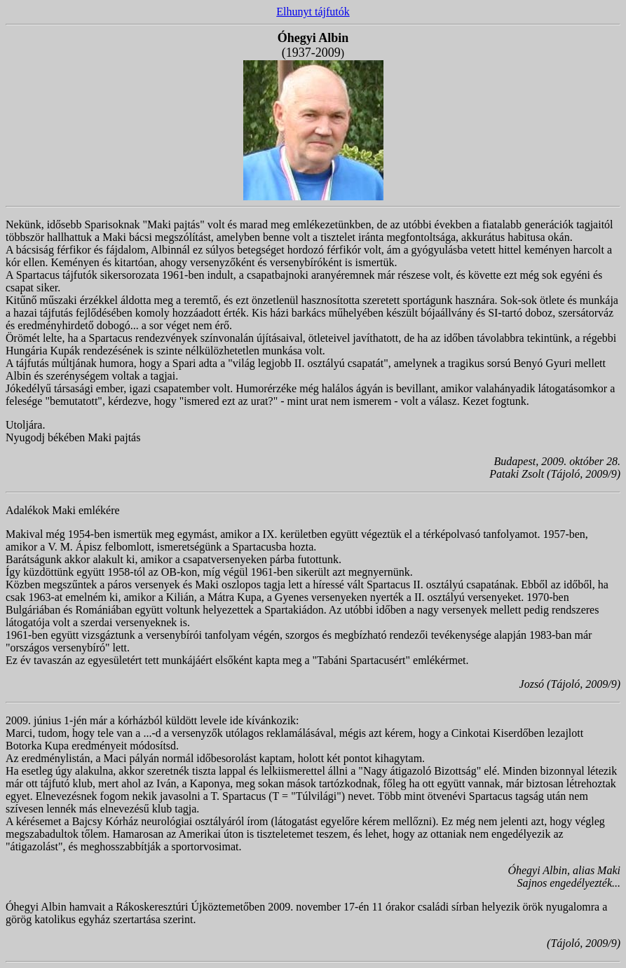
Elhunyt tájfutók (312, 12)
